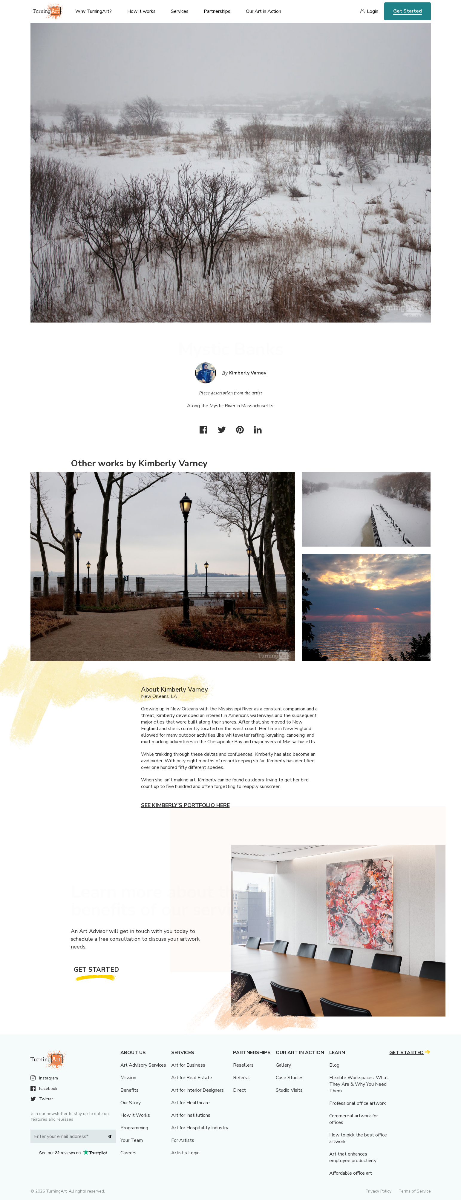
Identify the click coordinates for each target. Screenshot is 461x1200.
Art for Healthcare (190, 1102)
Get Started (407, 11)
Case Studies (290, 1077)
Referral (241, 1077)
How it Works (135, 1115)
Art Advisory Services (143, 1065)
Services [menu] (180, 11)
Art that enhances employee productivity (352, 1157)
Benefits (129, 1090)
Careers (128, 1153)
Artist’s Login (185, 1153)
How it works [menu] (141, 11)
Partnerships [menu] (217, 11)
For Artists (182, 1140)
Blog (334, 1065)
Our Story (130, 1102)
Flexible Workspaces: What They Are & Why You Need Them (358, 1084)
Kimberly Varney (247, 373)
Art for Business (188, 1065)
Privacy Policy (378, 1191)
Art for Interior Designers (197, 1090)
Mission (128, 1077)
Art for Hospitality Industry (199, 1128)
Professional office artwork (357, 1103)
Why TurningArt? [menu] (93, 11)
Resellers (243, 1065)
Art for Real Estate (191, 1077)
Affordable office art (350, 1173)
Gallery (283, 1065)
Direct (239, 1090)
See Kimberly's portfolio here (185, 805)
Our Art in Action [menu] (263, 11)
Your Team (131, 1140)
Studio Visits (289, 1090)
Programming (134, 1128)
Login (372, 11)
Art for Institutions (190, 1115)
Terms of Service (415, 1191)
